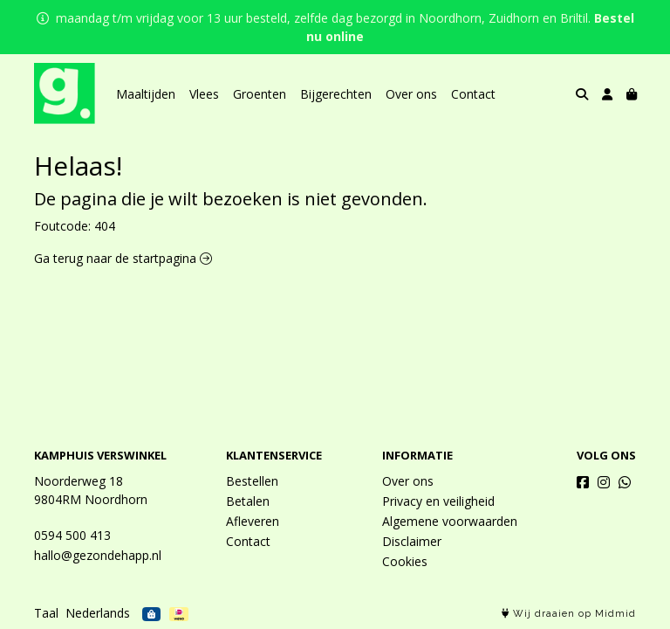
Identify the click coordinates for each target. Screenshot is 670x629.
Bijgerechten (336, 94)
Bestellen (252, 481)
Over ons (411, 94)
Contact (473, 94)
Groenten (259, 94)
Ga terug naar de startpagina (123, 258)
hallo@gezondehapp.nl (97, 555)
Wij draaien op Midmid (569, 613)
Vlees (204, 94)
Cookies (404, 561)
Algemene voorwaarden (449, 521)
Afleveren (252, 521)
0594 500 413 (72, 535)
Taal (46, 613)
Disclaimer (411, 541)
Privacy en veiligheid (438, 501)
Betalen (248, 501)
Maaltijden (145, 94)
